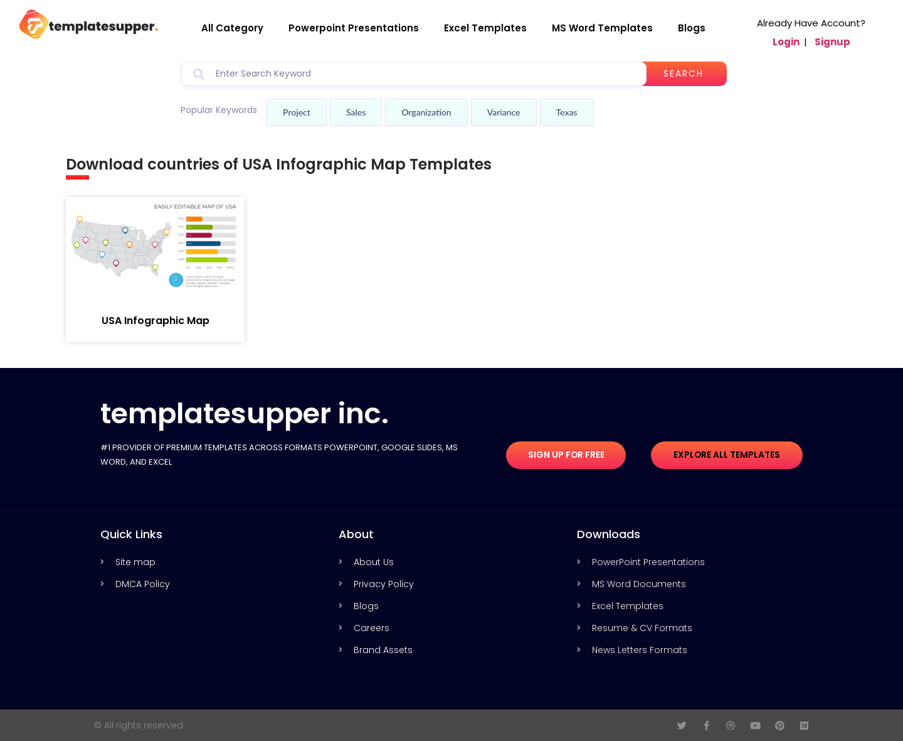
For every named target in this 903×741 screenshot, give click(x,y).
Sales (356, 112)
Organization (426, 112)
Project (296, 112)
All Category (232, 28)
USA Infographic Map (155, 320)
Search (685, 73)
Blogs (691, 28)
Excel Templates (485, 28)
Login (786, 41)
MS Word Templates (602, 28)
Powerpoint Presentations (353, 28)
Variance (503, 112)
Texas (567, 112)
